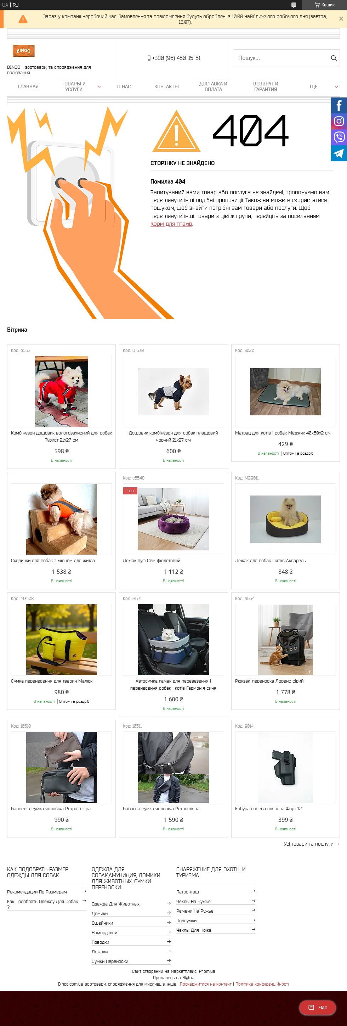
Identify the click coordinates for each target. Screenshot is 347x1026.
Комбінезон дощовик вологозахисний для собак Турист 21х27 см (61, 436)
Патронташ (187, 892)
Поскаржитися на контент (206, 984)
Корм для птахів (171, 223)
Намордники (104, 932)
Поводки (100, 942)
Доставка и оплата (213, 86)
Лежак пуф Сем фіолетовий (151, 560)
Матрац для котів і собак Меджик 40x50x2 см (283, 433)
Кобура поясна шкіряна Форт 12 (268, 808)
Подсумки (186, 920)
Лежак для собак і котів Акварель (270, 560)
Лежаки (100, 951)
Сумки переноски (110, 961)
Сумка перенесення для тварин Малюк (51, 681)
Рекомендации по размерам (37, 892)
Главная (28, 86)
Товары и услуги (74, 86)
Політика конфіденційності (262, 984)
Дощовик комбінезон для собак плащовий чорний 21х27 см (173, 436)
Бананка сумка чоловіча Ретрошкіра (161, 808)
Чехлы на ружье (193, 901)
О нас (124, 86)
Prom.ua (207, 971)
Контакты (166, 86)
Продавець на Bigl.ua (173, 977)
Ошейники (102, 923)
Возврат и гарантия (265, 86)
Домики (100, 913)
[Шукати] (334, 58)
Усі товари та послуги (309, 844)
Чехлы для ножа (193, 930)
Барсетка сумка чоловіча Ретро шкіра (51, 808)
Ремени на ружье (195, 911)
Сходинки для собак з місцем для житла (53, 560)
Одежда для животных (116, 904)
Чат (317, 1007)
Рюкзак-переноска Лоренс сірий (269, 681)
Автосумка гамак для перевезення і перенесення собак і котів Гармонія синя (173, 684)
